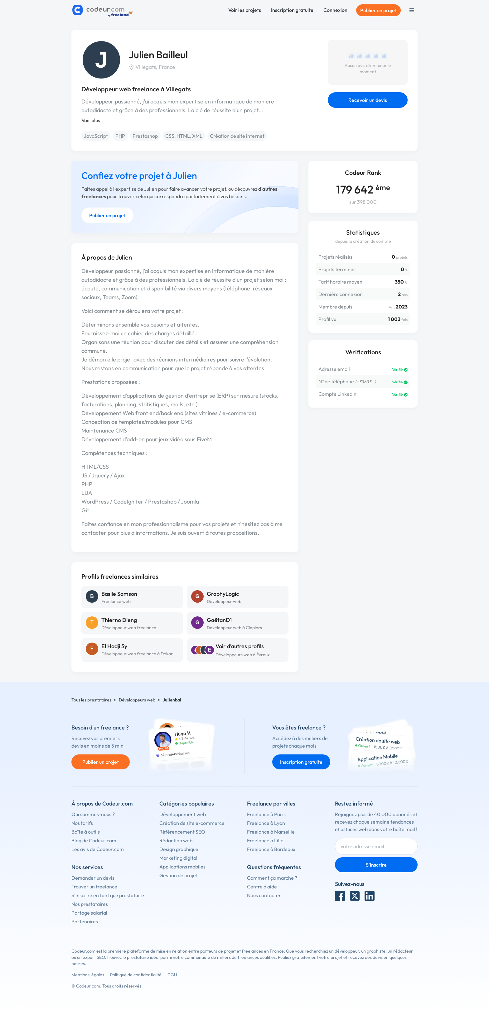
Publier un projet (378, 10)
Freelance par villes (271, 803)
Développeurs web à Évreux (242, 655)
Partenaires (84, 921)
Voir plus (90, 120)
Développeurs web (137, 700)
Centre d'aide (262, 886)
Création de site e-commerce (192, 823)
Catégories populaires (186, 803)
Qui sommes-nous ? (93, 814)
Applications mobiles (182, 866)
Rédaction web (175, 840)
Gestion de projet (178, 875)
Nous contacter (264, 895)
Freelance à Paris (266, 814)
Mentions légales (87, 975)
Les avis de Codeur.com (97, 849)
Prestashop (145, 136)
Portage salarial (89, 913)
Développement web (182, 814)
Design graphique (178, 849)
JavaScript (96, 136)
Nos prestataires (89, 904)
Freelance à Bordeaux (271, 849)
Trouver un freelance (94, 886)
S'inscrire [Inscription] (376, 865)
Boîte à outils (85, 832)
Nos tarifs (82, 823)
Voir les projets (244, 10)
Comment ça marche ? (272, 878)
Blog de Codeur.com (93, 840)
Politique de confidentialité (136, 975)
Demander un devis (92, 878)
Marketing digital (178, 858)
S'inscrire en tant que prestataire (107, 895)
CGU (172, 975)
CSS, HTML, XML (183, 136)
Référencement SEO (182, 832)
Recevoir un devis (367, 100)
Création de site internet (237, 136)
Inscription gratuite (292, 10)
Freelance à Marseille (271, 832)
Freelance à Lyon (266, 823)
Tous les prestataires (91, 700)
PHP (120, 136)
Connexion (335, 10)
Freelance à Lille (265, 840)
